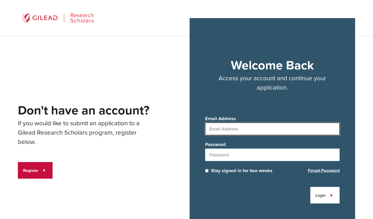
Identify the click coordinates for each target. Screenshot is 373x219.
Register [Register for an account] (31, 170)
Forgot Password (324, 170)
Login (320, 195)
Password (215, 144)
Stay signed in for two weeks (241, 170)
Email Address (220, 118)
